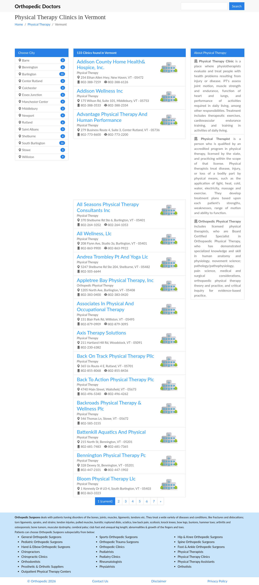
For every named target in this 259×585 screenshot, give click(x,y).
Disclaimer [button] (158, 581)
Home (19, 24)
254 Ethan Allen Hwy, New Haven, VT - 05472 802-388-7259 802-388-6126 (128, 71)
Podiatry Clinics (110, 556)
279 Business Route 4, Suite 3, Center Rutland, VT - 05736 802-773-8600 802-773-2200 (128, 123)
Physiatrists (107, 566)
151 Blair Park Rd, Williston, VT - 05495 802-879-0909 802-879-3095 (128, 313)
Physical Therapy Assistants (196, 561)
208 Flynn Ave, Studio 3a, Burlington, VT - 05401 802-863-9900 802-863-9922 (128, 240)
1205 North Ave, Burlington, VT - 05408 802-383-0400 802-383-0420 (128, 287)
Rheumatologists (111, 561)
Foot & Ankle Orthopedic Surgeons (201, 547)
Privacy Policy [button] (218, 581)
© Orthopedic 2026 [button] (41, 581)
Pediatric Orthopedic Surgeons (42, 542)
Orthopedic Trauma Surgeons (119, 542)
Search (237, 6)
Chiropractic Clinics (34, 556)
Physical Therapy (39, 24)
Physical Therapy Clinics (194, 556)
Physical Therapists (190, 552)
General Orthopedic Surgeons (41, 537)
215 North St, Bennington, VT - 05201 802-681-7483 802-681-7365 (128, 438)
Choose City (26, 53)
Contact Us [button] (100, 581)
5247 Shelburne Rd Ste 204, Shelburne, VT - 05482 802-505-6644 (128, 263)
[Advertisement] (129, 37)
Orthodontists (30, 561)
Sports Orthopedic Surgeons (119, 537)
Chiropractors (30, 552)
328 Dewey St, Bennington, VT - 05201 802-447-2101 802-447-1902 (128, 462)
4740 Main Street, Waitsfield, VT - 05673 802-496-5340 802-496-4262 (128, 386)
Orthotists (185, 566)
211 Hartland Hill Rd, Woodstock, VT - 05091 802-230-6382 (128, 339)
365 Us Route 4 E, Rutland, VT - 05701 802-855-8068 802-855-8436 (128, 362)
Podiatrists (107, 552)
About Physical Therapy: (210, 53)
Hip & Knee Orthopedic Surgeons (200, 537)
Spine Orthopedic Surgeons (196, 542)
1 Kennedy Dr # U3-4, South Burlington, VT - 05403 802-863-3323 (128, 485)
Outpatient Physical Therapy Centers (46, 571)
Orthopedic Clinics (112, 547)
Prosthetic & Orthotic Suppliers (42, 566)
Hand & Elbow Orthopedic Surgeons (45, 547)
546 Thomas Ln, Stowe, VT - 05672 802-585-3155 (128, 412)
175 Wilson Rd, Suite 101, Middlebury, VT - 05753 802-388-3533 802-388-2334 (128, 97)
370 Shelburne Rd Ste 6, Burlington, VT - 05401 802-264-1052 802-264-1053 (128, 214)
